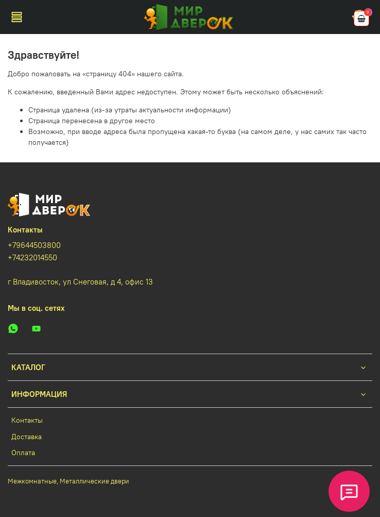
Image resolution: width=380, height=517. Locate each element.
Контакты (27, 420)
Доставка (26, 436)
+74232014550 (32, 257)
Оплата (23, 452)
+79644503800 (34, 245)
